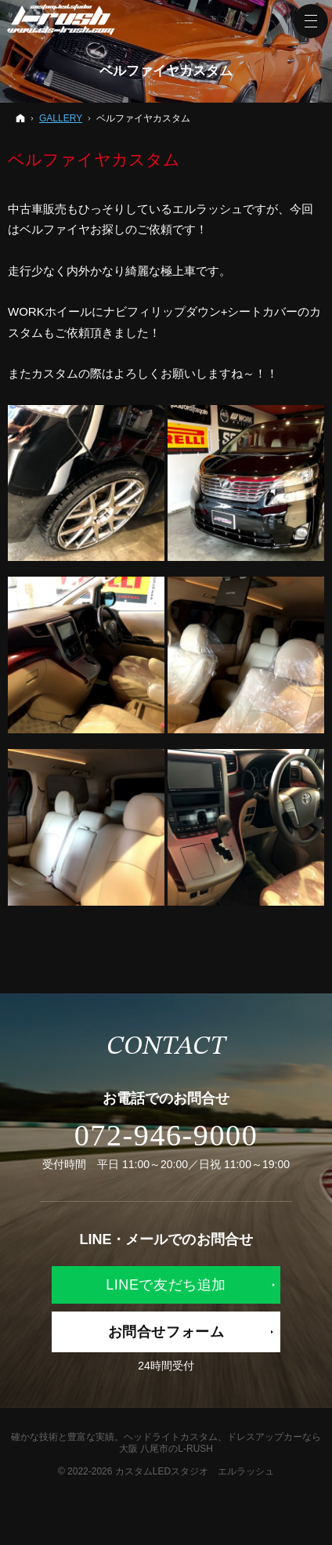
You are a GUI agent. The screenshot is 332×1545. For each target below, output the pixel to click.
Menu (311, 21)
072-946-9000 (166, 1135)
